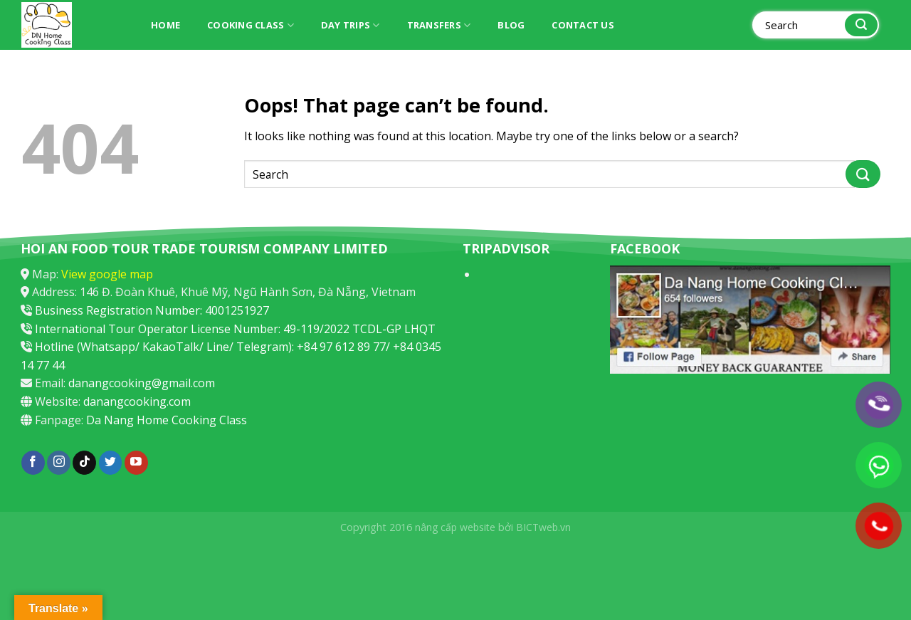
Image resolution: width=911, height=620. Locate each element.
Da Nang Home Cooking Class (166, 420)
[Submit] (861, 25)
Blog (511, 25)
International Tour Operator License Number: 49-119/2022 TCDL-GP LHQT (235, 329)
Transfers (439, 25)
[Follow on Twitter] (110, 463)
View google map (107, 274)
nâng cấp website (455, 527)
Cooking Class (250, 25)
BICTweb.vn (543, 527)
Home (165, 25)
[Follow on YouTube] (136, 463)
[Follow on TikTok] (84, 463)
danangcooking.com (137, 401)
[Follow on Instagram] (58, 463)
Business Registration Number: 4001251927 (152, 310)
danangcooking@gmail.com (141, 383)
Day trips (350, 25)
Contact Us (583, 25)
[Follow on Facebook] (33, 463)
